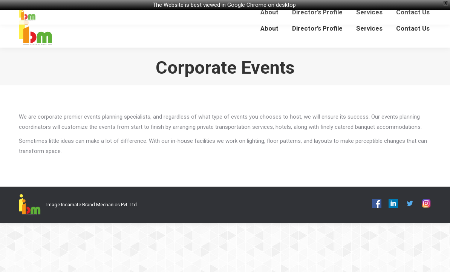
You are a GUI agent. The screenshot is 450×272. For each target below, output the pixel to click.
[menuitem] (269, 29)
